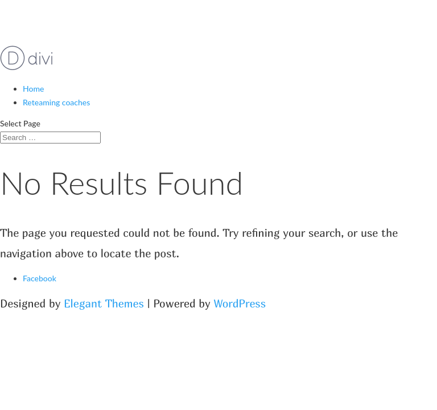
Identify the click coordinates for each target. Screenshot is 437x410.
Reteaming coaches (56, 102)
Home (33, 88)
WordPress (240, 303)
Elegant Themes (104, 303)
